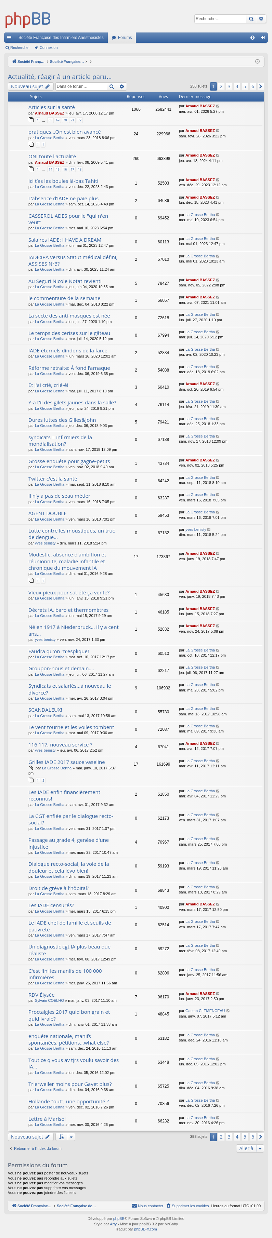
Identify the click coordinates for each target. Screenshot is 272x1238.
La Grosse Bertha (49, 138)
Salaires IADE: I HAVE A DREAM (64, 239)
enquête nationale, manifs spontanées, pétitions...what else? (68, 1039)
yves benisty (45, 543)
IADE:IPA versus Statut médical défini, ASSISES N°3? (72, 260)
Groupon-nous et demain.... (61, 668)
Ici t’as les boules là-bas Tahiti (63, 180)
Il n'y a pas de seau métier (59, 495)
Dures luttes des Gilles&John (62, 419)
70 (65, 120)
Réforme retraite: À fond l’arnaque (69, 367)
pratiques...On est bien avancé (64, 131)
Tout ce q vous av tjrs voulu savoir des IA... (73, 1063)
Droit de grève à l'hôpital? (58, 888)
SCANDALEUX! (45, 709)
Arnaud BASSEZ (49, 113)
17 (72, 169)
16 (65, 169)
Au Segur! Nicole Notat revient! (65, 281)
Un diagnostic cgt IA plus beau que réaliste (69, 949)
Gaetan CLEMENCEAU (205, 1011)
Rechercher (20, 47)
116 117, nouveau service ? (60, 744)
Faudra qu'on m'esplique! (58, 651)
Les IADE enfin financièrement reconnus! (64, 795)
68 (50, 120)
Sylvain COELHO (49, 1000)
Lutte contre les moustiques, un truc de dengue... (71, 533)
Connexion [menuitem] (264, 39)
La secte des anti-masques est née (69, 315)
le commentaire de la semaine (64, 298)
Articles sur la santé (51, 107)
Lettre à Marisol (47, 1118)
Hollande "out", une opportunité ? (68, 1101)
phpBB (119, 1219)
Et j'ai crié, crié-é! (48, 384)
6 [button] (252, 86)
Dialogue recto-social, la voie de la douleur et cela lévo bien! (68, 867)
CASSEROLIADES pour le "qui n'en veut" (68, 219)
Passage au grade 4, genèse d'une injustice (68, 843)
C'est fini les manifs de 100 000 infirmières (65, 974)
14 (50, 169)
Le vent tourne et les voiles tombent (71, 727)
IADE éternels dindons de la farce (67, 350)
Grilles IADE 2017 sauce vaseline (66, 761)
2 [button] (221, 86)
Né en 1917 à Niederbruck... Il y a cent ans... (73, 630)
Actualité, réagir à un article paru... (60, 76)
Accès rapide (10, 39)
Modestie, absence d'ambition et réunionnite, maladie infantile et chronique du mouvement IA (67, 561)
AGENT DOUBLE (47, 513)
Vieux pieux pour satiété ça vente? (68, 592)
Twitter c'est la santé (52, 478)
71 (72, 120)
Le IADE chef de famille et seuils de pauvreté (69, 925)
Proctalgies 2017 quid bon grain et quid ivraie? (69, 1015)
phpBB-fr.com (145, 1229)
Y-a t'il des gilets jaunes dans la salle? (72, 402)
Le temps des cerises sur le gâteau (69, 332)
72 (79, 120)
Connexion (49, 47)
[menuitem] (252, 37)
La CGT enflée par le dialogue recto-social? (70, 819)
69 (58, 120)
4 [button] (237, 86)
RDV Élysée (41, 994)
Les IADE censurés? (51, 905)
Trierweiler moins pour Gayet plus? (70, 1083)
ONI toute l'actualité (52, 156)
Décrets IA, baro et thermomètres (68, 609)
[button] (260, 86)
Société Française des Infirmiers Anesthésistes (61, 37)
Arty (113, 1224)
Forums (125, 37)
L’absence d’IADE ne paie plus (63, 198)
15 (58, 169)
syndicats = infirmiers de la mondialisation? (60, 440)
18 (79, 169)
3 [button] (229, 86)
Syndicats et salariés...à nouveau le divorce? (69, 689)
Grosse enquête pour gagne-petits (69, 461)
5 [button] (245, 86)
